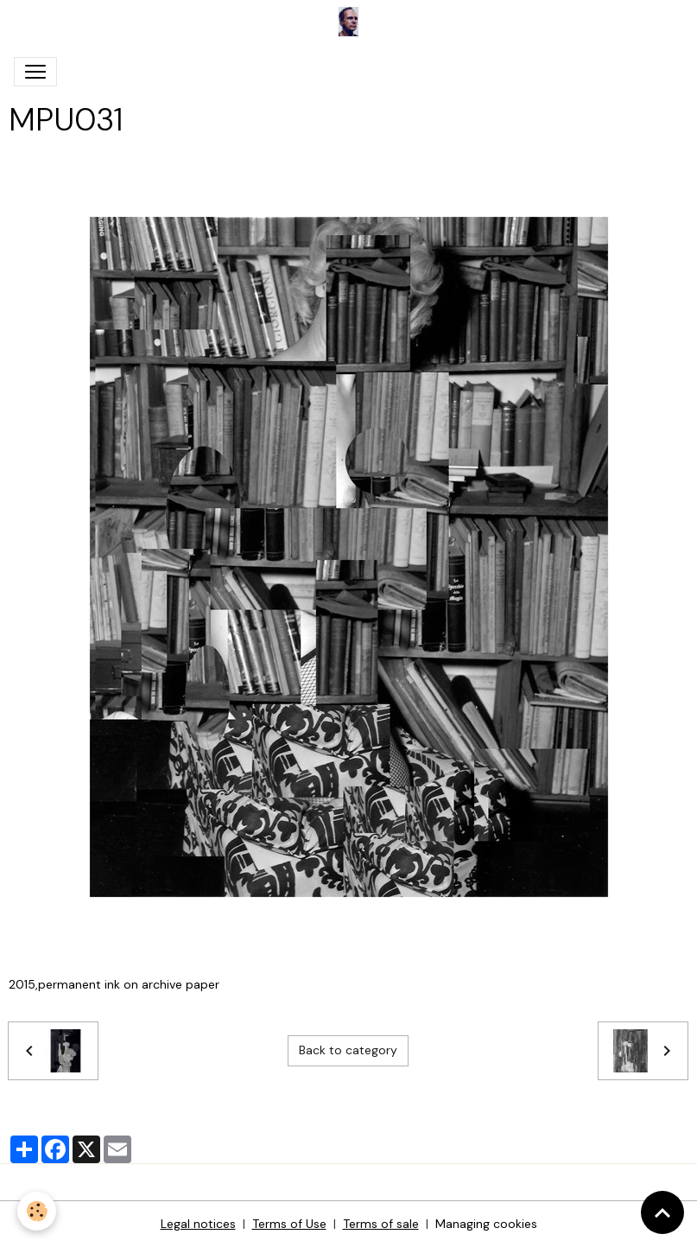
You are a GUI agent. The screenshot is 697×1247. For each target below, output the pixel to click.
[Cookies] (36, 1211)
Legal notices (198, 1223)
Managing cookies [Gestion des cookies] (486, 1223)
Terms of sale (381, 1223)
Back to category (348, 1050)
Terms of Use (289, 1223)
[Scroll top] (662, 1212)
